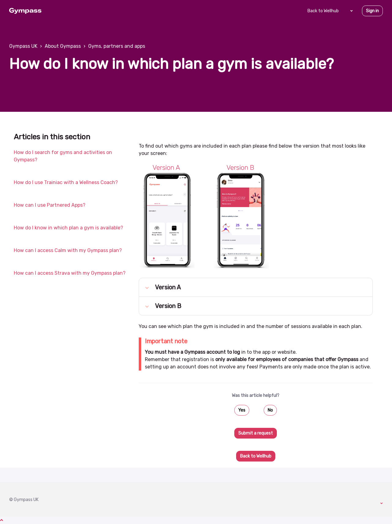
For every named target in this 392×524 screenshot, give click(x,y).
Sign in (372, 10)
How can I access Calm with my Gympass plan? (68, 250)
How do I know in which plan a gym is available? (68, 228)
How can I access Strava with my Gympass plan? (70, 273)
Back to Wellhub (323, 10)
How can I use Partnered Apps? (49, 205)
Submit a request (255, 433)
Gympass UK (23, 46)
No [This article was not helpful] (270, 410)
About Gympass (63, 46)
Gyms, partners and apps (116, 46)
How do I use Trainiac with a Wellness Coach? (66, 182)
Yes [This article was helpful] (241, 410)
